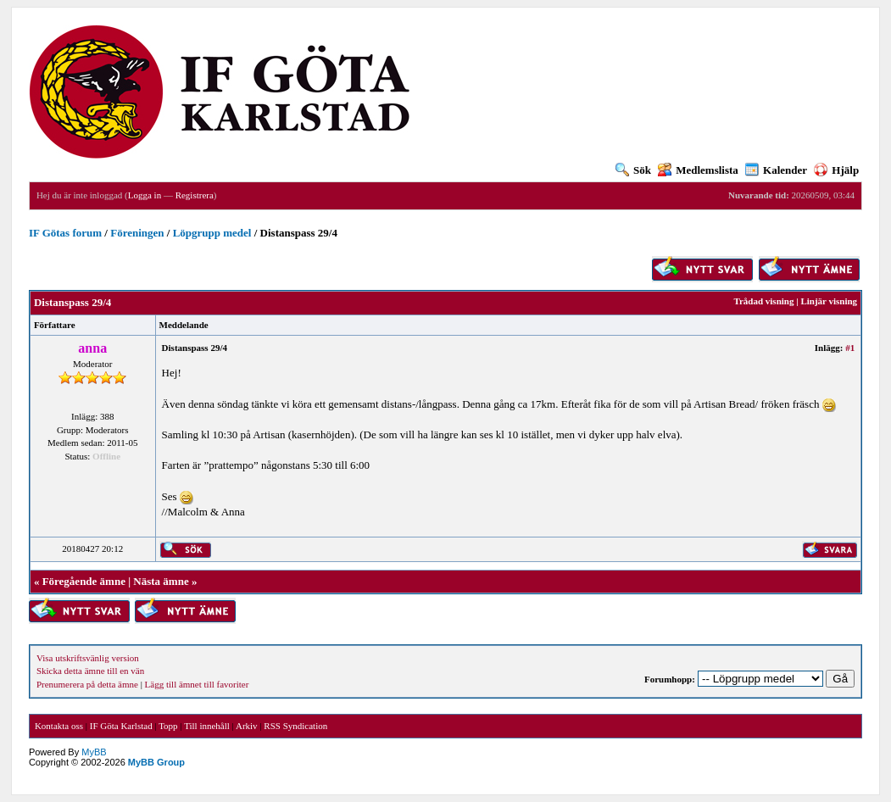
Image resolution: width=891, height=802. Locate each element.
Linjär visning (828, 301)
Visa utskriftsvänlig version (87, 658)
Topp (168, 726)
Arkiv (247, 726)
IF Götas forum (65, 232)
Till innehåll (207, 726)
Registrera (194, 195)
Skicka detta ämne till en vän (90, 671)
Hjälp (836, 170)
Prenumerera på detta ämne (87, 684)
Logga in (144, 195)
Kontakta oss (59, 726)
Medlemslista (698, 170)
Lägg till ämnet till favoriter (197, 684)
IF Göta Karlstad (121, 726)
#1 (850, 348)
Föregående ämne (83, 581)
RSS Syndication (295, 726)
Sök (633, 170)
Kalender (776, 170)
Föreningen (137, 232)
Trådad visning (763, 301)
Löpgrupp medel (212, 232)
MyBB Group (156, 762)
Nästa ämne (160, 581)
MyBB (93, 752)
